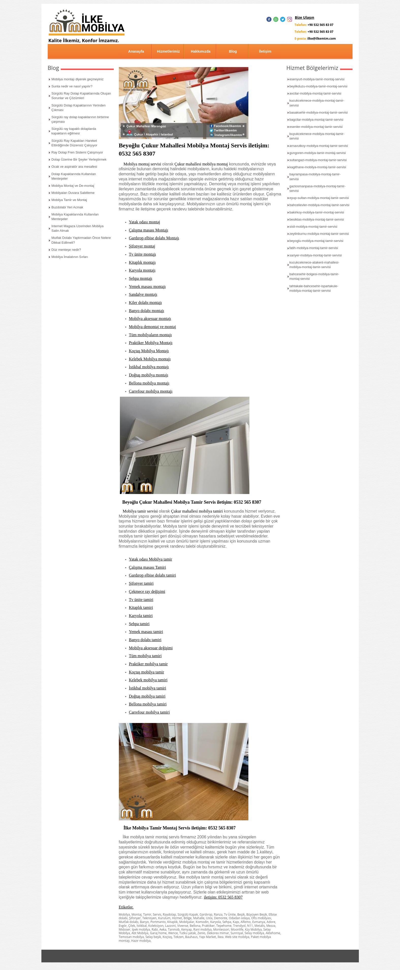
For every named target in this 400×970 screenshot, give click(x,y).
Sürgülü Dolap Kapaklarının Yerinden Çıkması (79, 107)
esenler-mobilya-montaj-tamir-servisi (316, 127)
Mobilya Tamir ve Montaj (69, 200)
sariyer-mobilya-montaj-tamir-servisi (316, 255)
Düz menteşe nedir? (66, 250)
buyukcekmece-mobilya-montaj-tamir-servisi (317, 136)
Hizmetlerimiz (168, 51)
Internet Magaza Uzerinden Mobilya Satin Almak (78, 228)
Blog (233, 51)
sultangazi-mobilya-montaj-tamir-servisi (318, 160)
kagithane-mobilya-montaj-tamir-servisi (318, 167)
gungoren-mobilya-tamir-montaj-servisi (318, 153)
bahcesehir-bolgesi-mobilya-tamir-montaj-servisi (314, 276)
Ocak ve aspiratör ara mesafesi (74, 166)
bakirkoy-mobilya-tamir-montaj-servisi (317, 212)
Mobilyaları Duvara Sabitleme (73, 193)
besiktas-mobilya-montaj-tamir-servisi (317, 219)
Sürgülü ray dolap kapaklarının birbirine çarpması (80, 119)
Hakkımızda (200, 51)
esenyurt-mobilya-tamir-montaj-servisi (317, 79)
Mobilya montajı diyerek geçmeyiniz (78, 79)
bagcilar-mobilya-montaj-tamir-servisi (316, 119)
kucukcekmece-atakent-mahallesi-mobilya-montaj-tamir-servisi (315, 264)
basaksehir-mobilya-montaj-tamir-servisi (319, 112)
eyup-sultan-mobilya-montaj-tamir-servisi (319, 198)
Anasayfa (136, 51)
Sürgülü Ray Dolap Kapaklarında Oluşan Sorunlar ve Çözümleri (81, 95)
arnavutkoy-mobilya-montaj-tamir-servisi (319, 146)
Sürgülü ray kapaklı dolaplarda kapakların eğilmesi (74, 131)
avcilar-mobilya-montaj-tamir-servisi (315, 93)
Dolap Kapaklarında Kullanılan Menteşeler (74, 176)
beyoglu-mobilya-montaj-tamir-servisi (316, 241)
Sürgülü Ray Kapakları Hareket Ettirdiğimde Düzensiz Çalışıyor (75, 143)
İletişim (265, 51)
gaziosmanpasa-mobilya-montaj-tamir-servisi (318, 188)
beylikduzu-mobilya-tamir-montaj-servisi (318, 86)
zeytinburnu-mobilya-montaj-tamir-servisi (319, 234)
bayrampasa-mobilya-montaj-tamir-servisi (315, 176)
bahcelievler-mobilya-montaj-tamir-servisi (319, 205)
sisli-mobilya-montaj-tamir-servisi (314, 226)
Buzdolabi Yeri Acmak (67, 207)
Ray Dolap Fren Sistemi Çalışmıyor (77, 152)
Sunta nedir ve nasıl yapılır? (72, 86)
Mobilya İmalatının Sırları (70, 257)
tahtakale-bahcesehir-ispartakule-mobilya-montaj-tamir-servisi (314, 288)
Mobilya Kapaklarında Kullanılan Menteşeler (75, 216)
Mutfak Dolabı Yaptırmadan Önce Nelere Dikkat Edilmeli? (81, 240)
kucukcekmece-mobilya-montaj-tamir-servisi (317, 103)
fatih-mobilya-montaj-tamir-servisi (314, 248)
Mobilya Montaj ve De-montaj (73, 186)
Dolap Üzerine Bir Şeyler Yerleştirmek (79, 159)
